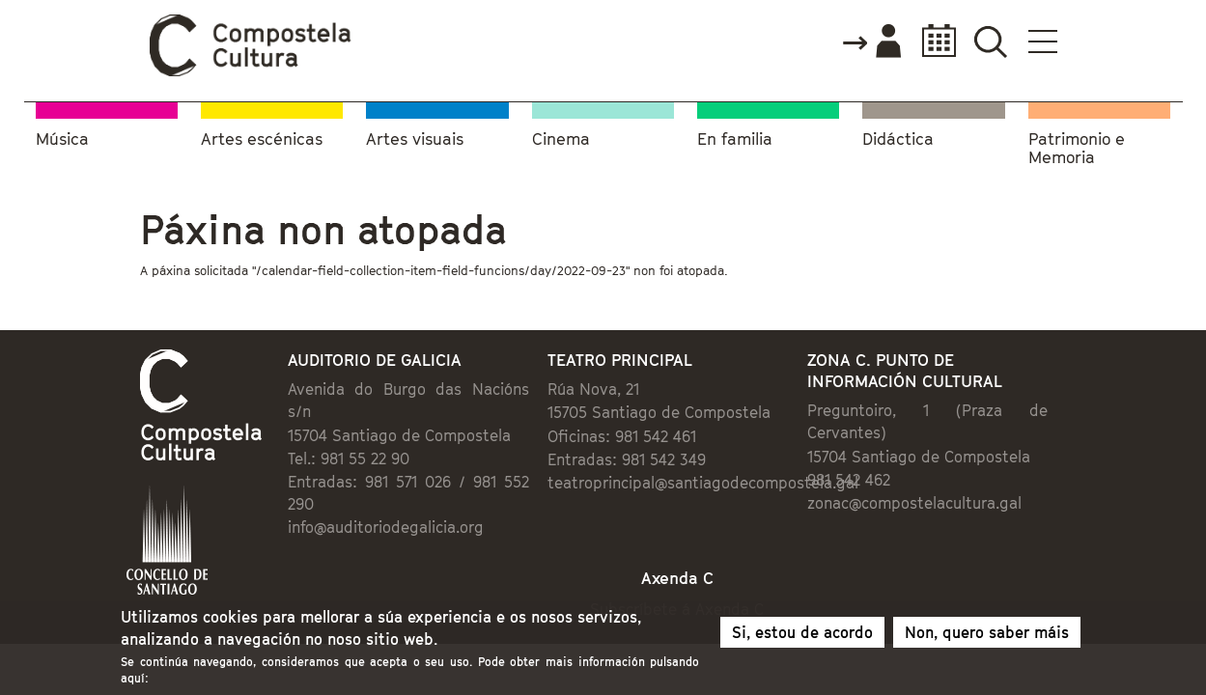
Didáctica (898, 135)
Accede (987, 42)
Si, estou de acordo (802, 638)
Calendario (1049, 41)
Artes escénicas (262, 135)
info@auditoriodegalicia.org (308, 484)
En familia (734, 135)
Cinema (561, 135)
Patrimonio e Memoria (1076, 145)
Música (62, 135)
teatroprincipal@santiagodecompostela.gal (689, 484)
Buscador (1107, 41)
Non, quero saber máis (987, 638)
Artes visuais (414, 135)
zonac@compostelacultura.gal (965, 482)
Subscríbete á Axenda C (696, 572)
